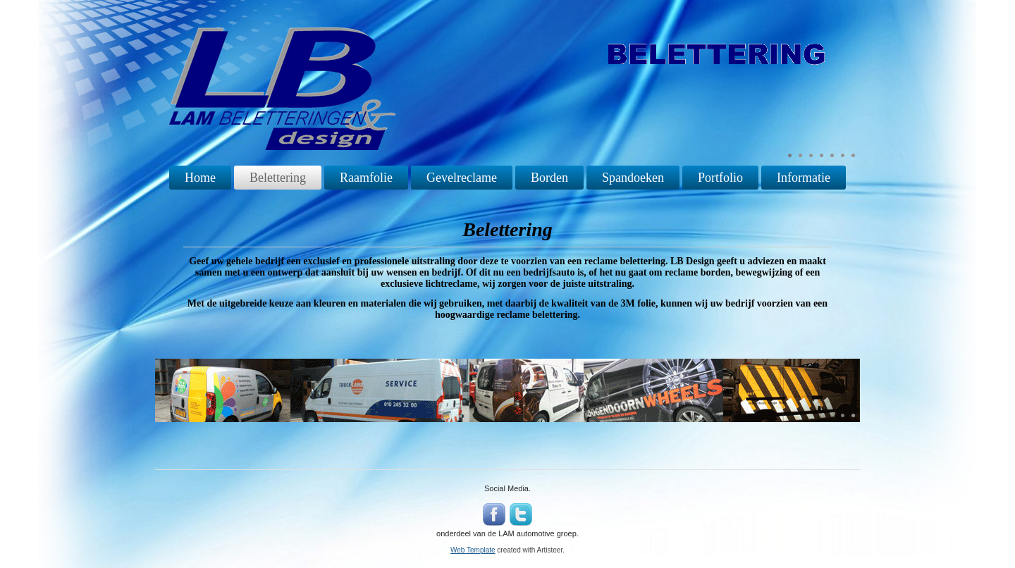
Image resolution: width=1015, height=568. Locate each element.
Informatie (803, 178)
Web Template (473, 550)
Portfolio (720, 178)
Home (200, 178)
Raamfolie (366, 178)
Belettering (278, 178)
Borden (549, 178)
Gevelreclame (461, 178)
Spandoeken (633, 178)
